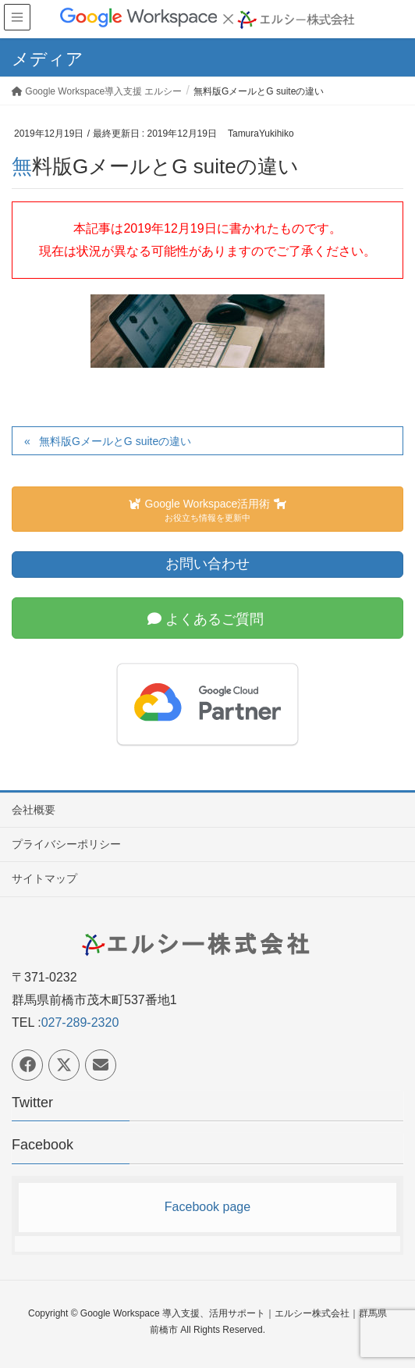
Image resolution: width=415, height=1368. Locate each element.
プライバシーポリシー (66, 844)
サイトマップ (44, 878)
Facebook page (207, 1206)
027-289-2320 (80, 1022)
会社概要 (33, 809)
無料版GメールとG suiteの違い (115, 441)
